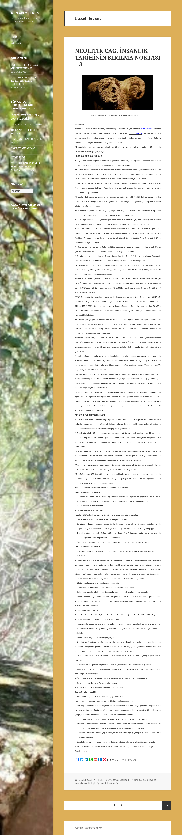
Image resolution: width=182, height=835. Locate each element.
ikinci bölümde (135, 133)
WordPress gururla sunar (88, 827)
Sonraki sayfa (166, 805)
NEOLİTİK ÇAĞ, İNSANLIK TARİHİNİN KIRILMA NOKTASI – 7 (25, 81)
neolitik (79, 783)
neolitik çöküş (91, 783)
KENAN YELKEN (25, 12)
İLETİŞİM (16, 42)
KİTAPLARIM (18, 157)
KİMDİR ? (16, 36)
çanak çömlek (141, 779)
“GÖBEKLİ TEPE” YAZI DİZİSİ (26, 124)
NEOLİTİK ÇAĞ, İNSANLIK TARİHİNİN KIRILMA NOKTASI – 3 (117, 57)
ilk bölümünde (146, 129)
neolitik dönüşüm (109, 783)
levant (152, 779)
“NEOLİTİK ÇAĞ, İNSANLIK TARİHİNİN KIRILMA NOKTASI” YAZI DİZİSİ (25, 166)
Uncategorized (121, 779)
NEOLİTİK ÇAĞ (104, 779)
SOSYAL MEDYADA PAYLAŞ (121, 760)
